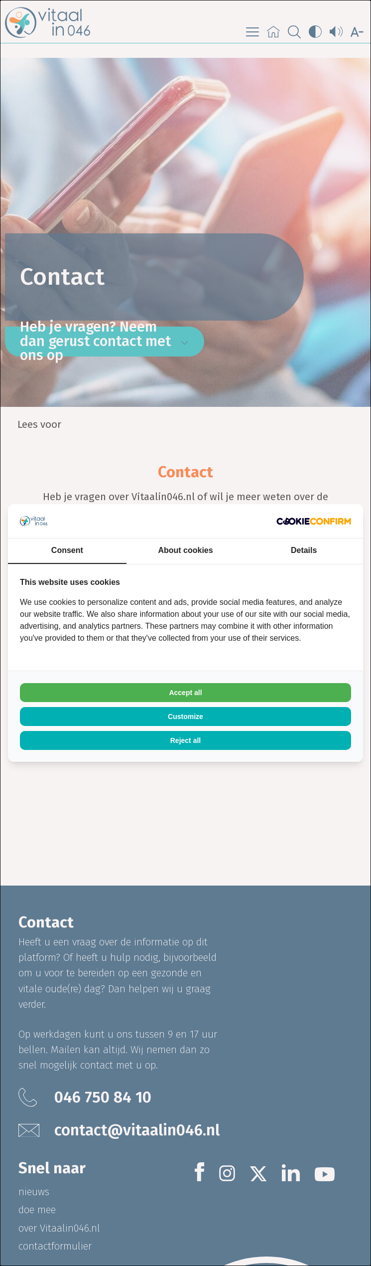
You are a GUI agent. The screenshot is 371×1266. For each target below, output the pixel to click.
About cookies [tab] (185, 550)
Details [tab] (304, 550)
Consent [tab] (67, 550)
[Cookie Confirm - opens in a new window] (313, 521)
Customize (185, 717)
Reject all (185, 740)
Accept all (185, 693)
